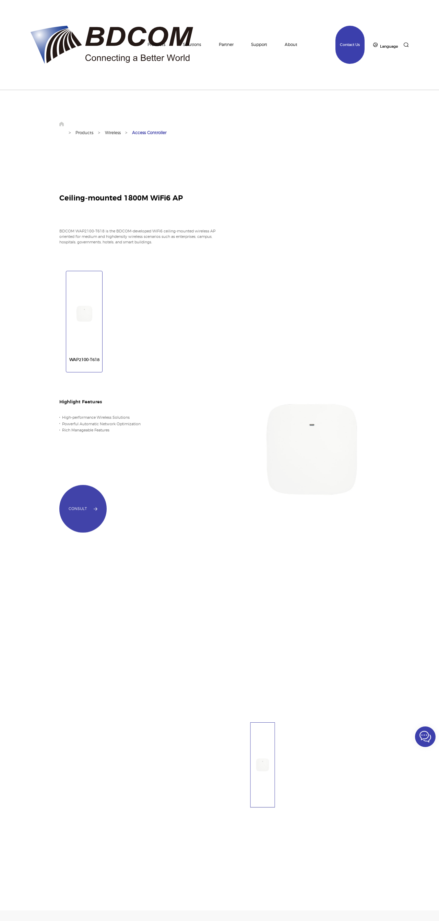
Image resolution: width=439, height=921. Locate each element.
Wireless (113, 133)
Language (389, 46)
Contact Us (350, 45)
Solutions (192, 45)
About (291, 45)
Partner (226, 45)
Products (156, 45)
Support (259, 45)
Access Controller (149, 133)
